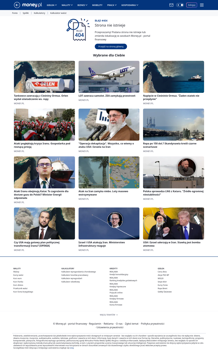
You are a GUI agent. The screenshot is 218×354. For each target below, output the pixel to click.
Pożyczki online (116, 292)
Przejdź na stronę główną (110, 46)
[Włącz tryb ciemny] (180, 5)
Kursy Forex (163, 285)
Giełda (50, 5)
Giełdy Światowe (165, 291)
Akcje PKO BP (163, 275)
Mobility (97, 5)
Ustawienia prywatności (109, 327)
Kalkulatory (39, 13)
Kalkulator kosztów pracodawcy (74, 275)
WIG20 (161, 278)
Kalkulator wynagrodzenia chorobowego (78, 271)
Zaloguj (191, 4)
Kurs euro (17, 278)
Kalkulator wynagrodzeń (71, 278)
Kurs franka (18, 281)
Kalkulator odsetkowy (70, 281)
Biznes (81, 5)
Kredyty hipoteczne (118, 286)
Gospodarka (128, 5)
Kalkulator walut (58, 13)
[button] (201, 5)
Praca (110, 5)
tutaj (72, 348)
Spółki (26, 13)
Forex (15, 13)
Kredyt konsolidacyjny (119, 274)
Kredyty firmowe (117, 298)
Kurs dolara (18, 285)
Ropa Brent (162, 288)
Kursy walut (18, 275)
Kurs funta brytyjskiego (23, 291)
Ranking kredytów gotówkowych (123, 280)
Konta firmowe (116, 304)
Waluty (66, 5)
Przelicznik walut (20, 288)
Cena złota (162, 271)
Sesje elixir (162, 281)
